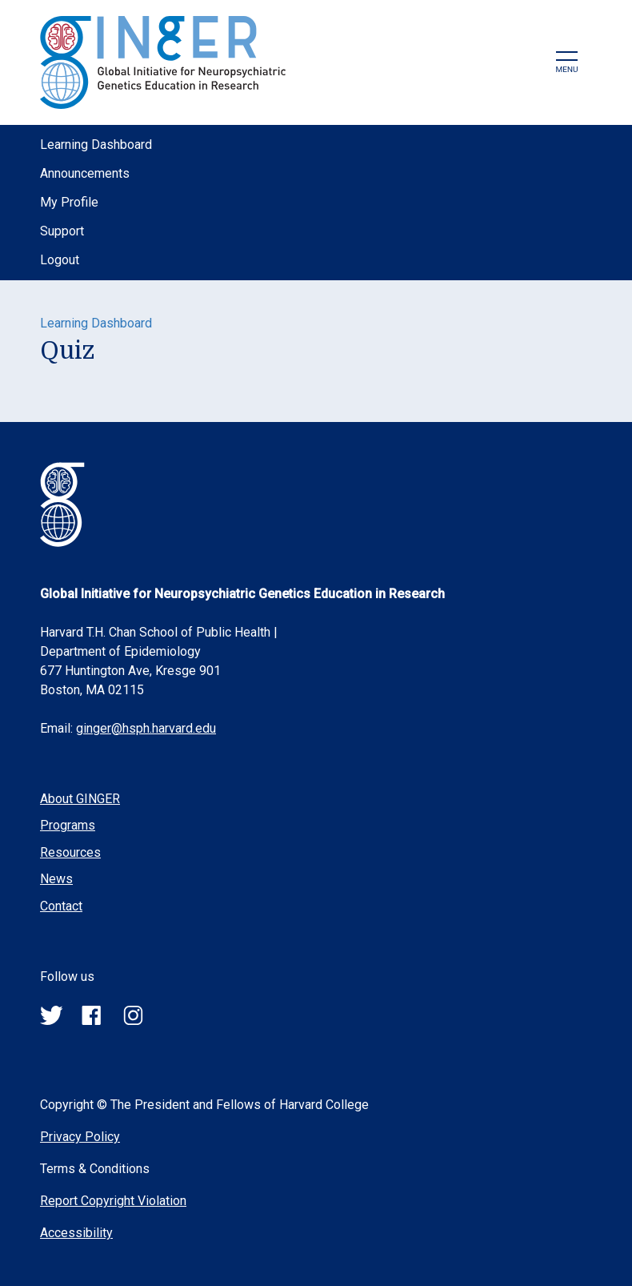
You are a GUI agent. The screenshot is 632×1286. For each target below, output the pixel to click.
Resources (70, 852)
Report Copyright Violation (113, 1200)
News (56, 878)
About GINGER (80, 798)
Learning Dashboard (96, 144)
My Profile (69, 202)
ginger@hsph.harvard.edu (146, 728)
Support (62, 231)
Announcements (85, 173)
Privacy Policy (80, 1136)
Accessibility (76, 1232)
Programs (67, 825)
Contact (61, 906)
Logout (59, 259)
